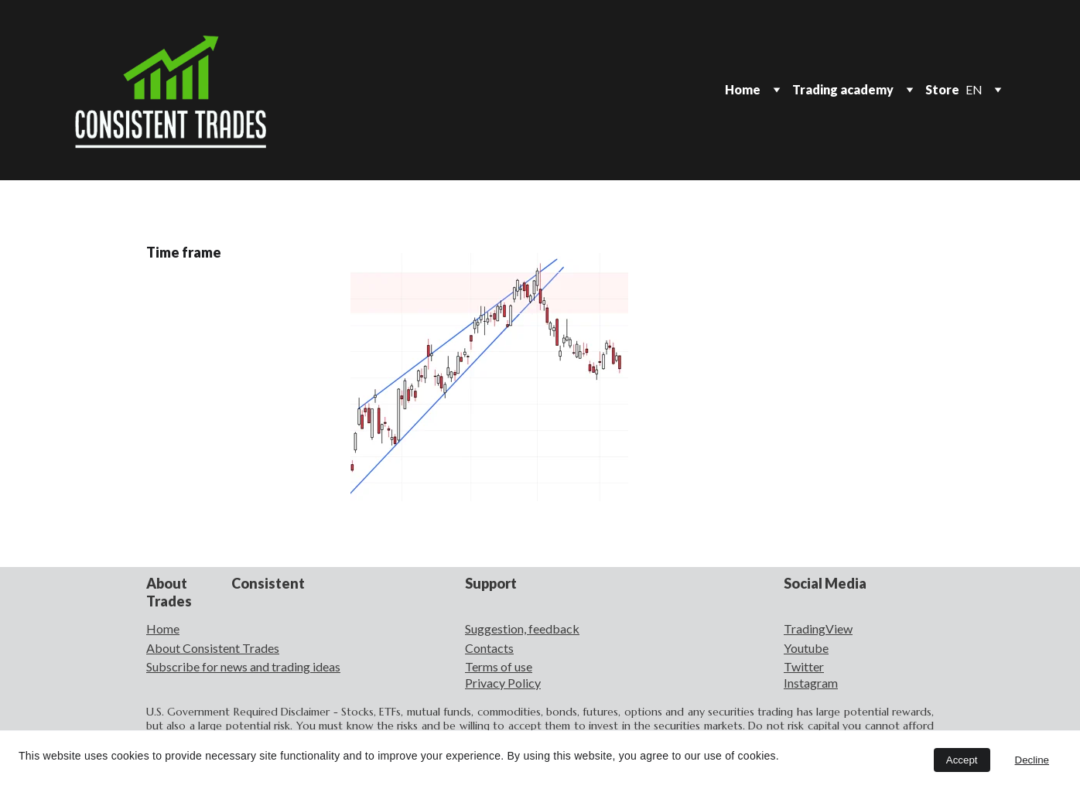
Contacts (489, 647)
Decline (1032, 760)
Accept (962, 760)
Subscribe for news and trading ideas (243, 666)
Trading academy (843, 89)
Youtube (806, 647)
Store (942, 89)
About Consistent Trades (212, 647)
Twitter (804, 666)
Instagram (811, 682)
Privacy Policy (503, 682)
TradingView (818, 628)
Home (742, 89)
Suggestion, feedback (522, 628)
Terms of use (498, 666)
